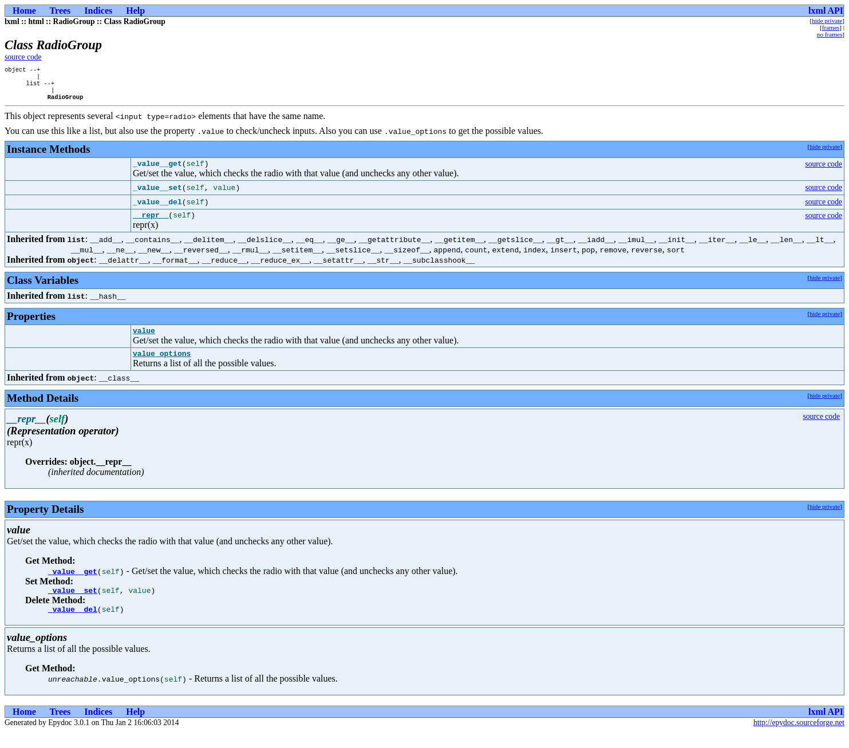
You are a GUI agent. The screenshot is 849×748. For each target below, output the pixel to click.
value (144, 341)
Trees (60, 10)
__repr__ (150, 224)
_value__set (72, 604)
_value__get (72, 584)
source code (23, 57)
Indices (98, 10)
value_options (162, 366)
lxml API (825, 10)
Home (24, 10)
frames (830, 27)
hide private (827, 20)
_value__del (72, 625)
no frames (829, 34)
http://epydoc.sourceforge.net (798, 738)
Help (135, 10)
